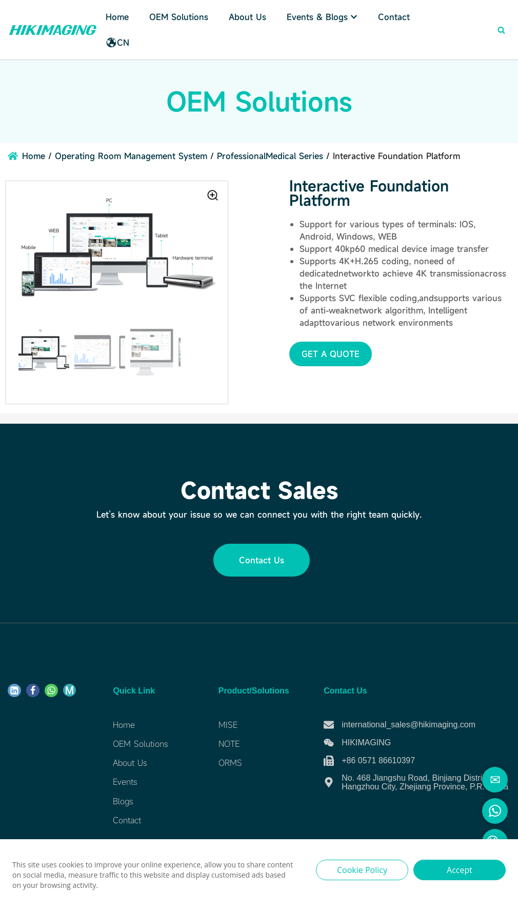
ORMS (230, 762)
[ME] (69, 690)
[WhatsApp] (51, 690)
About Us (247, 17)
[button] (330, 354)
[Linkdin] (14, 690)
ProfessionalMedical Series (270, 156)
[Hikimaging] (53, 29)
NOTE (229, 743)
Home (117, 17)
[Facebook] (32, 690)
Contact (394, 17)
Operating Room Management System (131, 156)
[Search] (501, 30)
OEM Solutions (140, 743)
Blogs (123, 801)
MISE (227, 724)
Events (125, 782)
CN (117, 42)
